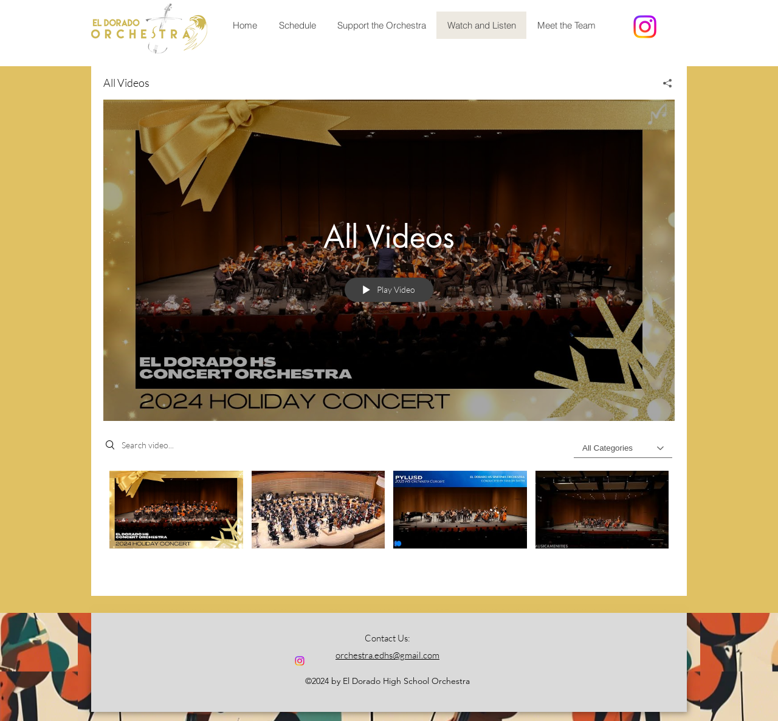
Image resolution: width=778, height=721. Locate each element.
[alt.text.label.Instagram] (645, 27)
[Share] (663, 83)
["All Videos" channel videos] (389, 524)
